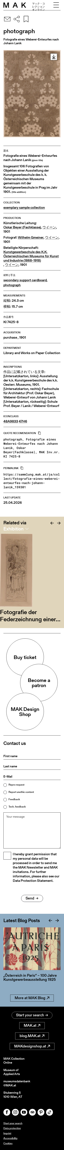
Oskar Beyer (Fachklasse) (22, 227)
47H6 (23, 421)
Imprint (7, 1133)
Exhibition (13, 528)
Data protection (12, 1128)
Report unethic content (21, 792)
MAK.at (32, 1025)
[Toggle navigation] (56, 5)
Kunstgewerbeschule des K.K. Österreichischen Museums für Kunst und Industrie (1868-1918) (31, 256)
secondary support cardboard (25, 280)
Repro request (16, 784)
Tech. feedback (17, 806)
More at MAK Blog (32, 998)
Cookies (7, 1143)
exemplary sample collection (24, 207)
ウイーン (49, 227)
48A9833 (10, 421)
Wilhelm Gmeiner (31, 237)
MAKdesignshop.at (32, 1046)
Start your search (32, 1015)
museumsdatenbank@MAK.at (16, 1083)
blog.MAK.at (32, 1035)
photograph (12, 285)
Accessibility (10, 1138)
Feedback (14, 799)
